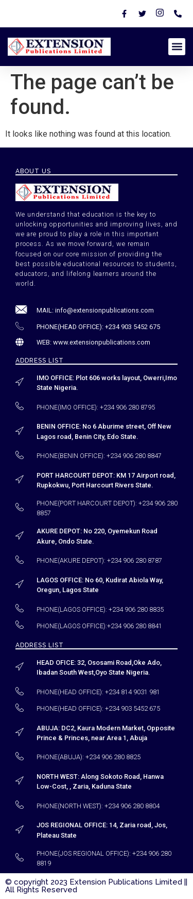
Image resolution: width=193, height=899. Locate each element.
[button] (176, 46)
